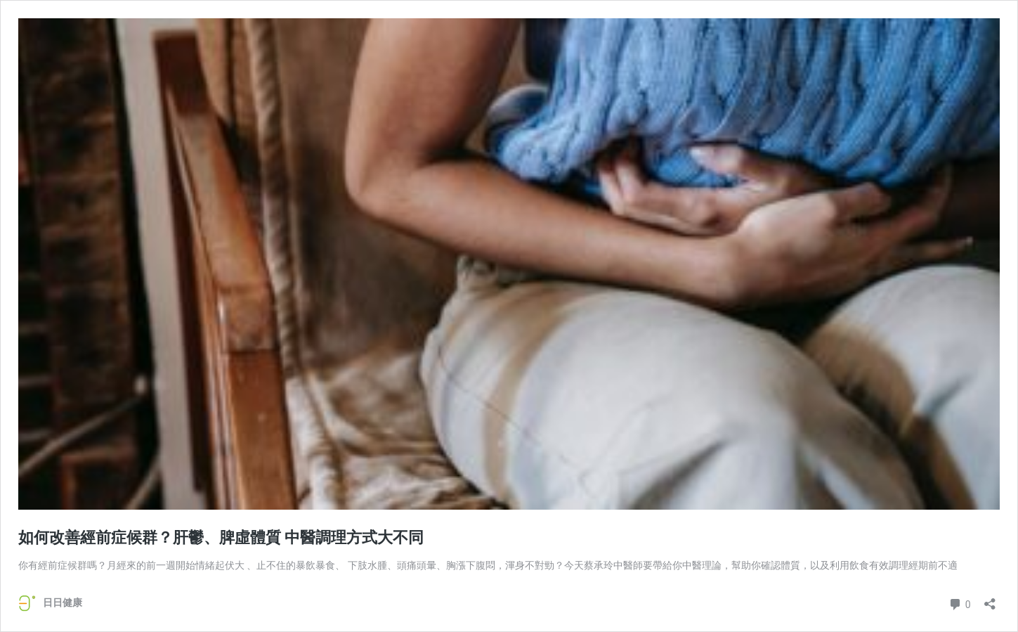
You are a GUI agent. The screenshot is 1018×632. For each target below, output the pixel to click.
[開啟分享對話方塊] (990, 599)
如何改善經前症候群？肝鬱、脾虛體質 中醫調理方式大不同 (221, 537)
